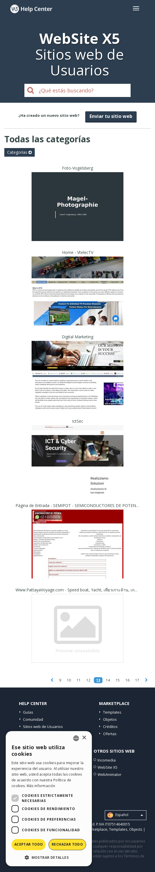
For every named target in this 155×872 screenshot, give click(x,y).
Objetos (110, 719)
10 (69, 680)
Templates (112, 712)
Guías (28, 712)
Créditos (110, 726)
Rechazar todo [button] (67, 844)
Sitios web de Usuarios (43, 726)
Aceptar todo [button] (28, 844)
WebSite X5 (107, 767)
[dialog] (49, 798)
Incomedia (107, 760)
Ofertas (110, 733)
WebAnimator (109, 774)
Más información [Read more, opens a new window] (41, 785)
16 (127, 680)
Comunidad (33, 719)
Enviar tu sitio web (111, 116)
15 (118, 680)
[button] (48, 857)
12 (88, 680)
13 (98, 680)
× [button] (84, 738)
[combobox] (76, 738)
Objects (135, 829)
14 (108, 680)
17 (137, 680)
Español (125, 815)
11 (79, 680)
